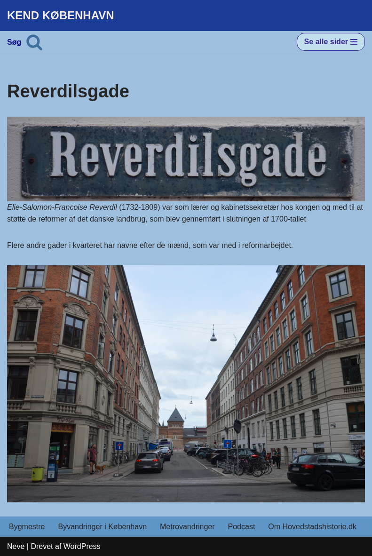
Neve (15, 546)
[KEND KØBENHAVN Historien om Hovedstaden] (60, 15)
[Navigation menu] (331, 42)
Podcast (241, 527)
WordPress (82, 546)
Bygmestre (27, 527)
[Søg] (34, 41)
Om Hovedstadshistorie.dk (312, 527)
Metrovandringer (187, 527)
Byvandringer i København (102, 527)
